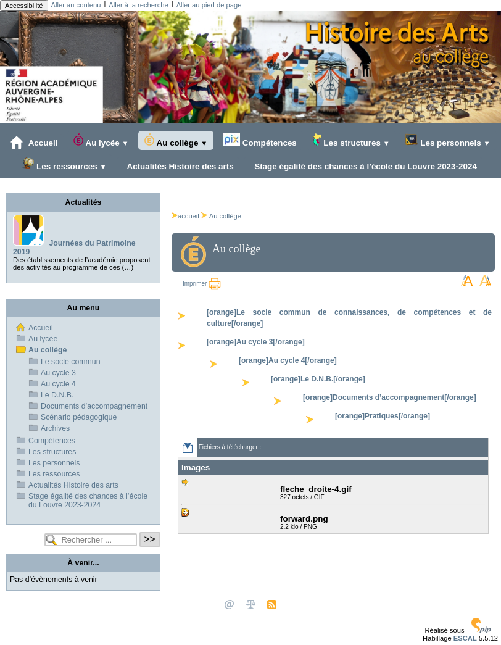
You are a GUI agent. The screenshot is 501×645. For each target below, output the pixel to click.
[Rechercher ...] (90, 539)
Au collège (175, 140)
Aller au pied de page (209, 5)
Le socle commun (71, 361)
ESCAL (465, 638)
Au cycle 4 (58, 384)
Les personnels (447, 140)
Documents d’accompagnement (94, 406)
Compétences (260, 140)
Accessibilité (24, 5)
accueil (185, 216)
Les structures (351, 140)
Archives (55, 428)
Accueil (33, 142)
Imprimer (202, 283)
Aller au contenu (76, 5)
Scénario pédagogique (79, 417)
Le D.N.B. (57, 395)
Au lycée (100, 140)
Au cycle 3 (58, 372)
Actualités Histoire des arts (178, 166)
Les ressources (64, 164)
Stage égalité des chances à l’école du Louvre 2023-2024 (362, 166)
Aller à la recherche (138, 5)
